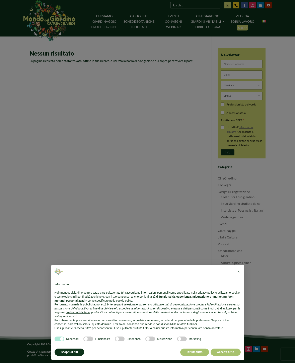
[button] (238, 271)
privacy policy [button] (206, 292)
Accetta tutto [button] (225, 352)
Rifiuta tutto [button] (195, 352)
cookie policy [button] (124, 300)
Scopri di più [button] (69, 352)
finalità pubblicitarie (78, 312)
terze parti (116, 304)
